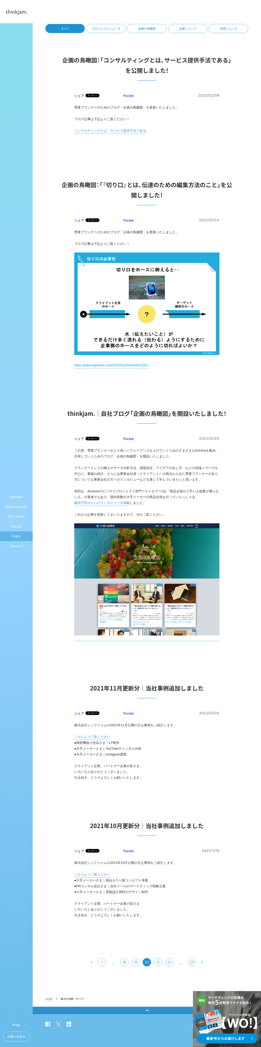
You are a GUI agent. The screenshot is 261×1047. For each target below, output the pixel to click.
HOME (49, 999)
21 (158, 962)
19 (135, 962)
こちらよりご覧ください (92, 737)
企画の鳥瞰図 (147, 28)
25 (192, 962)
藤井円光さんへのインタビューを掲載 (102, 503)
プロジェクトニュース (105, 28)
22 (169, 962)
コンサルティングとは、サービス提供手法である (110, 131)
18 (124, 962)
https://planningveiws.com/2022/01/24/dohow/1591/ (111, 365)
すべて (65, 28)
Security (197, 1025)
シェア (79, 95)
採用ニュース (228, 28)
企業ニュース (187, 28)
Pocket (128, 95)
